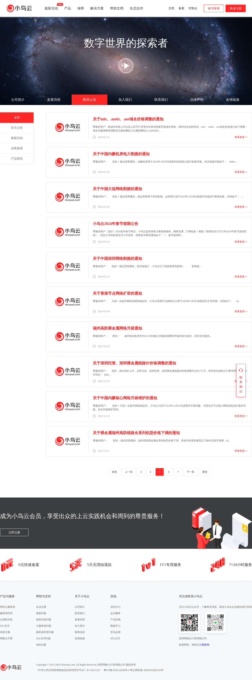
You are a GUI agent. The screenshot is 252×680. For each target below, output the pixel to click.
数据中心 (115, 625)
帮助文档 (116, 8)
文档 (171, 8)
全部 (17, 117)
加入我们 (125, 99)
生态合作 (136, 8)
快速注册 (236, 8)
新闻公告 (89, 99)
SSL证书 (4, 625)
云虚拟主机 (6, 619)
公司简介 (18, 99)
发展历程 (53, 99)
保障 (80, 8)
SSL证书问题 (43, 638)
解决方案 (97, 8)
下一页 (190, 471)
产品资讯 (17, 158)
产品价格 (115, 619)
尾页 (204, 471)
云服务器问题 (43, 625)
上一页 (129, 471)
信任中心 (115, 606)
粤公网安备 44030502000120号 (147, 670)
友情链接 (232, 99)
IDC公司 (115, 638)
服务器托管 (6, 613)
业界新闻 (17, 148)
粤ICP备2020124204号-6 (117, 670)
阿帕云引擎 (6, 638)
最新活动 (51, 6)
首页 (114, 471)
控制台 (193, 8)
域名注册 (5, 632)
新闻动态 (80, 632)
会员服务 (115, 613)
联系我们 (161, 99)
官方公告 (17, 127)
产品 (67, 8)
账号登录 (214, 8)
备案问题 (41, 613)
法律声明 (196, 99)
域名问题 (41, 644)
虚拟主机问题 (43, 619)
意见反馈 (115, 632)
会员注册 (41, 606)
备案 (181, 8)
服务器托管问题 (45, 632)
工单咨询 (204, 644)
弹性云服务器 (7, 606)
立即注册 (14, 532)
